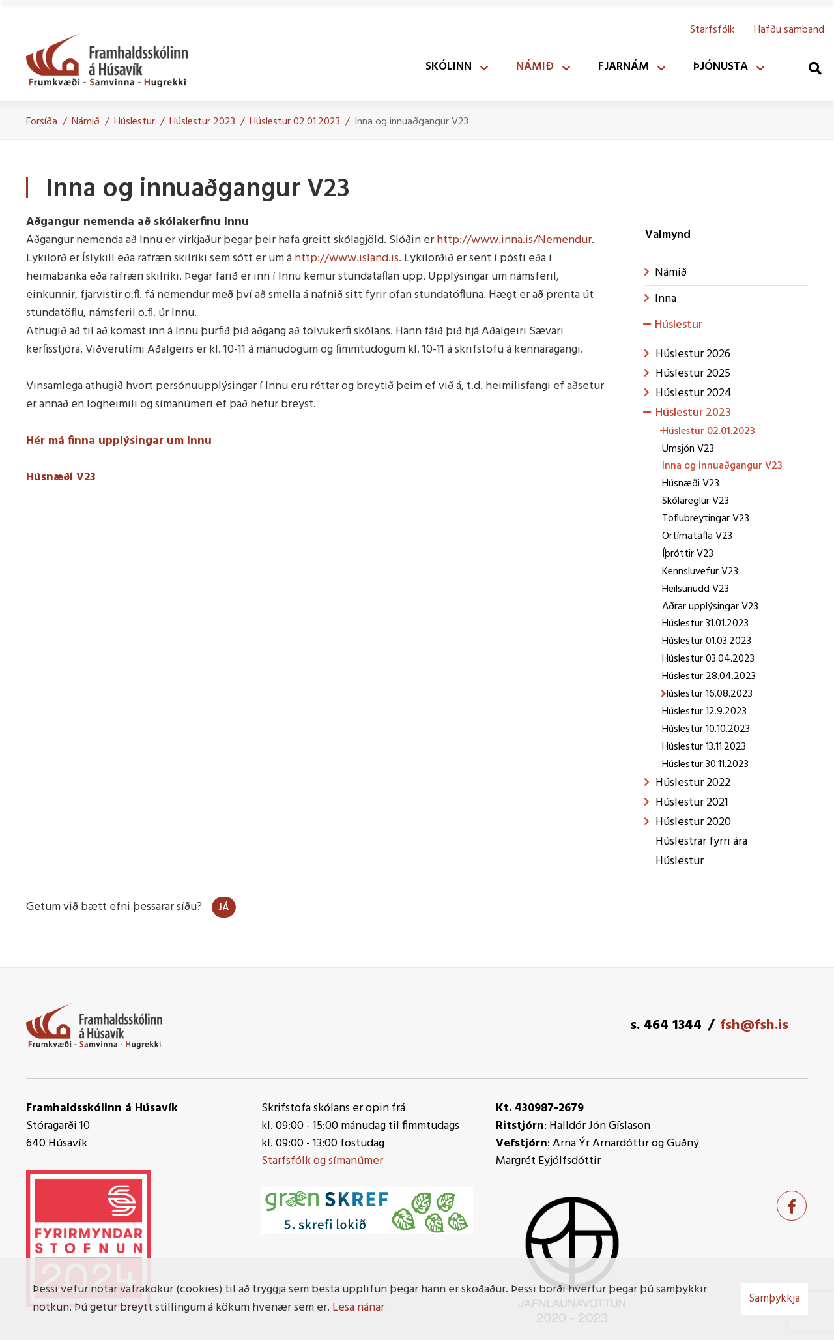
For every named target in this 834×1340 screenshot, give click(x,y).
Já (223, 907)
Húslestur (134, 121)
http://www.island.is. (348, 258)
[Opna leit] (815, 68)
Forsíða (41, 121)
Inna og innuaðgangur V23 (411, 121)
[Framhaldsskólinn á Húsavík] (113, 57)
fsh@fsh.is (754, 1025)
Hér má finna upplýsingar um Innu (119, 440)
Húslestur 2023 (202, 121)
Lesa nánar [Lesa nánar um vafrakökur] (358, 1307)
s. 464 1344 (666, 1025)
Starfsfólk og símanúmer (322, 1161)
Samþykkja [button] (774, 1298)
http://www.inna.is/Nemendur (514, 240)
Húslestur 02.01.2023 (295, 121)
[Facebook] (792, 1206)
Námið (86, 121)
